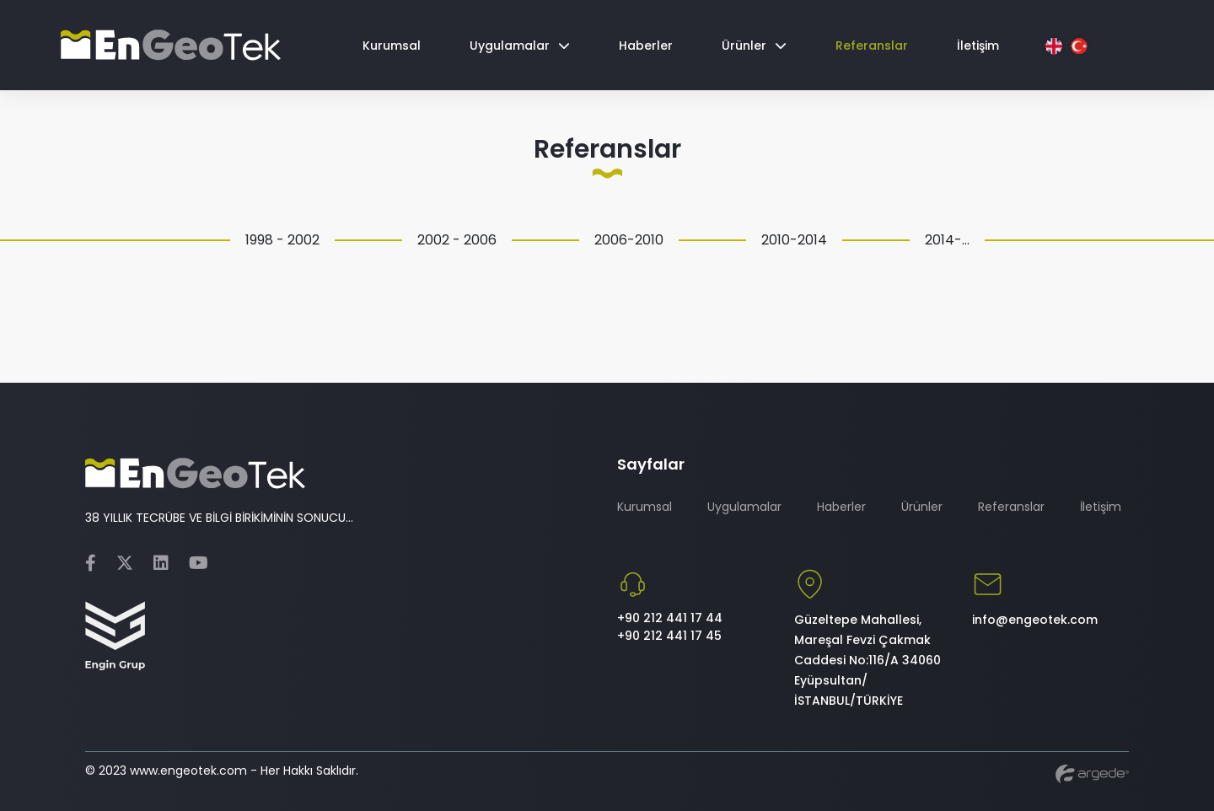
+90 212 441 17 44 (669, 618)
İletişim (1100, 506)
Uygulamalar (744, 506)
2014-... (947, 240)
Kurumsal (644, 506)
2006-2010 (628, 240)
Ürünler (922, 506)
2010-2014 (794, 240)
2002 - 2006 (457, 240)
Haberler (841, 506)
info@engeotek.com (1035, 619)
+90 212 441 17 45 (669, 635)
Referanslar (1011, 506)
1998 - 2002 (282, 240)
